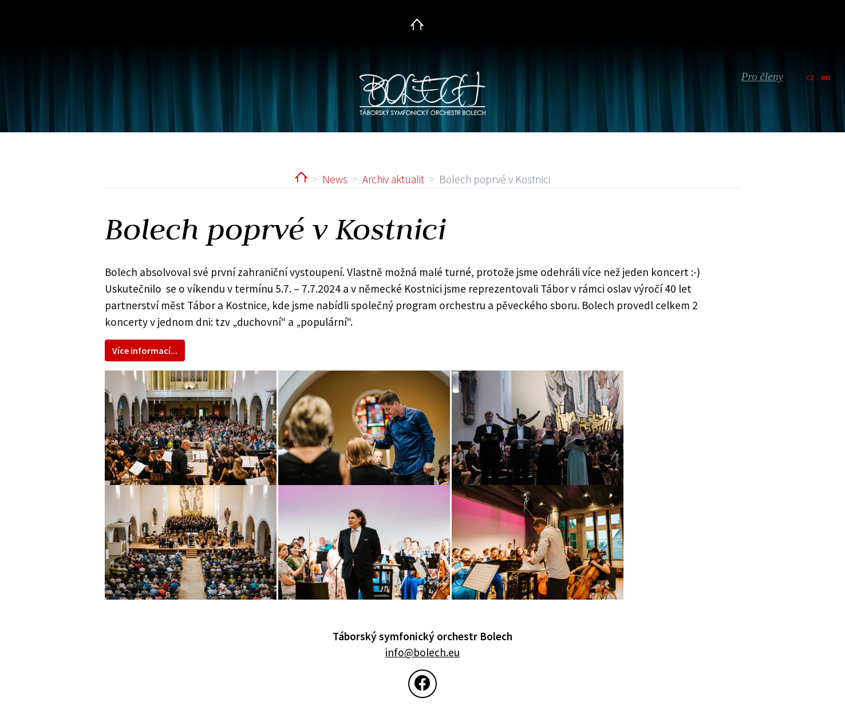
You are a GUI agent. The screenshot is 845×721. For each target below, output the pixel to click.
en (826, 76)
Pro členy (762, 76)
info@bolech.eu (422, 652)
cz (810, 76)
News (335, 179)
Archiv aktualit (393, 179)
